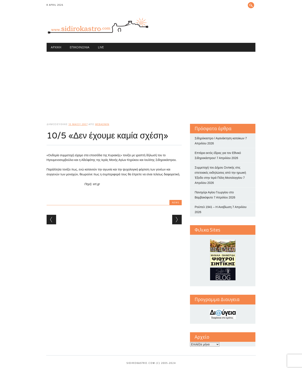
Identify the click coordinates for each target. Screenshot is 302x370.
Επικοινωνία (79, 47)
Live (101, 47)
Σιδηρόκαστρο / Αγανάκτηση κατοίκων (219, 138)
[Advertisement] (151, 83)
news (175, 202)
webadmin (102, 124)
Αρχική (56, 47)
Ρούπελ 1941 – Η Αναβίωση (213, 207)
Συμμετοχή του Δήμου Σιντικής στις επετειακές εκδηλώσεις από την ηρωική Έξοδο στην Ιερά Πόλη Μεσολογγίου (220, 172)
